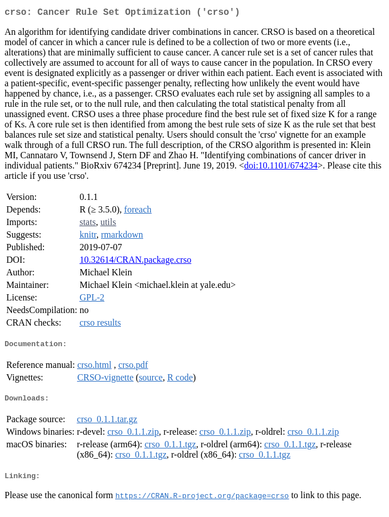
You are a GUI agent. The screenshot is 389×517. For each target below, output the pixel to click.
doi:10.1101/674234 (281, 168)
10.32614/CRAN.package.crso (135, 262)
